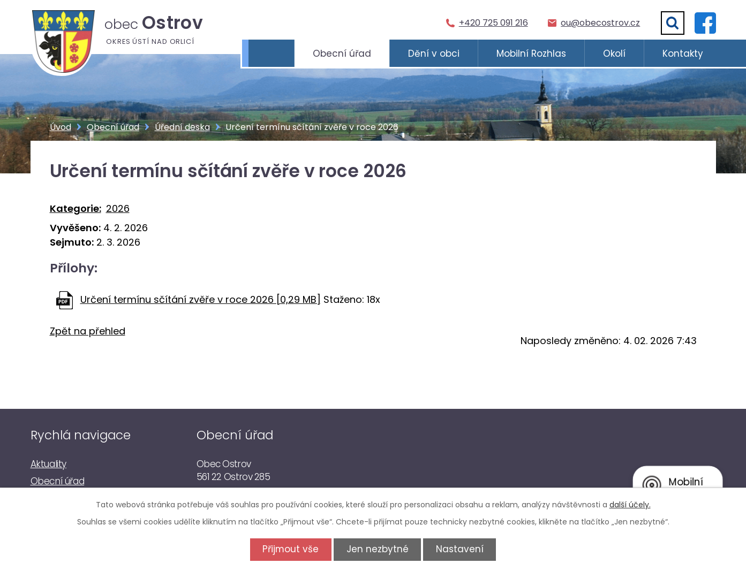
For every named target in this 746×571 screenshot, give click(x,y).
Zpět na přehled (87, 331)
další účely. (630, 504)
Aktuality (48, 464)
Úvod (271, 53)
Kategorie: (75, 208)
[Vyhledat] (672, 23)
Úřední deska (182, 127)
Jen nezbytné (377, 549)
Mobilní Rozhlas (531, 53)
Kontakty (682, 53)
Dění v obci (433, 53)
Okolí (614, 53)
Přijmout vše (289, 549)
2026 (118, 208)
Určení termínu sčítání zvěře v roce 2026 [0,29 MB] (200, 299)
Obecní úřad (342, 53)
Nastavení (461, 549)
